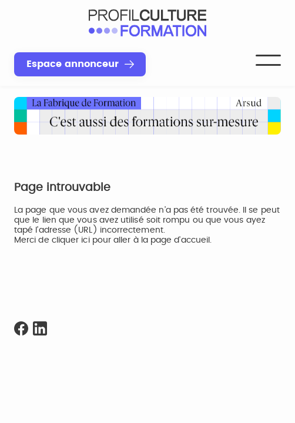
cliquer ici (71, 240)
